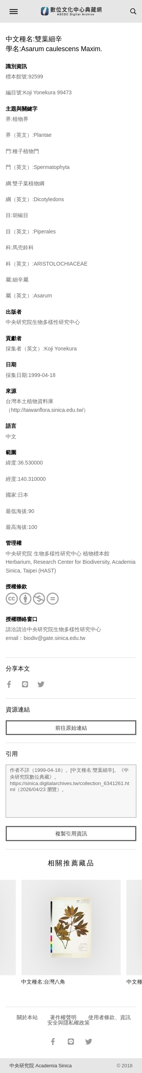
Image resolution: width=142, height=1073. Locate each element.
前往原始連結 (71, 728)
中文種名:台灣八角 (43, 982)
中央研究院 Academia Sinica (40, 1065)
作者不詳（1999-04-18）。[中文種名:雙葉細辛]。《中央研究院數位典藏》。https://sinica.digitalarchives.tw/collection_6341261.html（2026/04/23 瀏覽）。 (71, 791)
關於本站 (27, 1017)
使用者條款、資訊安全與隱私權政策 (89, 1020)
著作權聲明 (63, 1017)
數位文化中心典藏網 (71, 11)
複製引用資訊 (71, 834)
